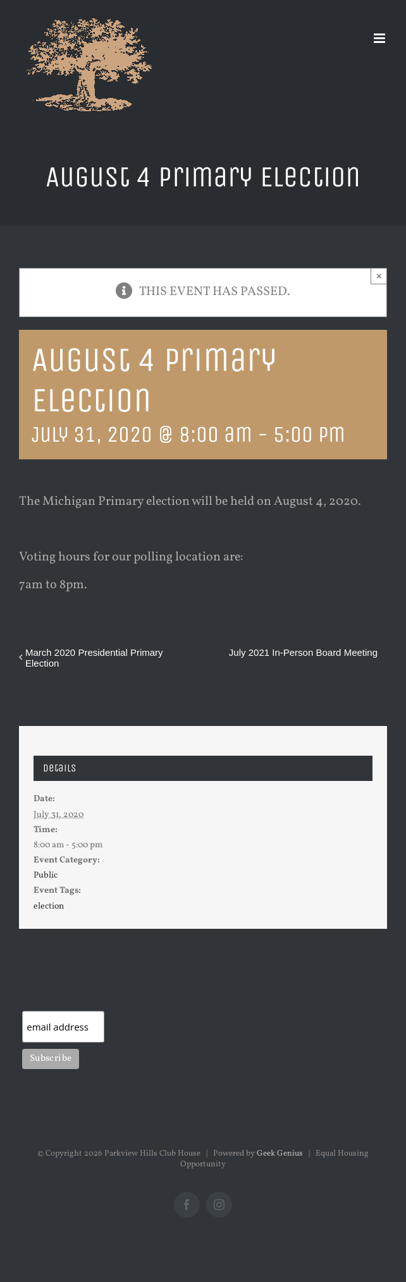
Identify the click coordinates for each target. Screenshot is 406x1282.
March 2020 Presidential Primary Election (94, 657)
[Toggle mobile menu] (380, 38)
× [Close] (379, 275)
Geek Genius (280, 1153)
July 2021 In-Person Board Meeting (303, 652)
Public (46, 875)
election (49, 906)
